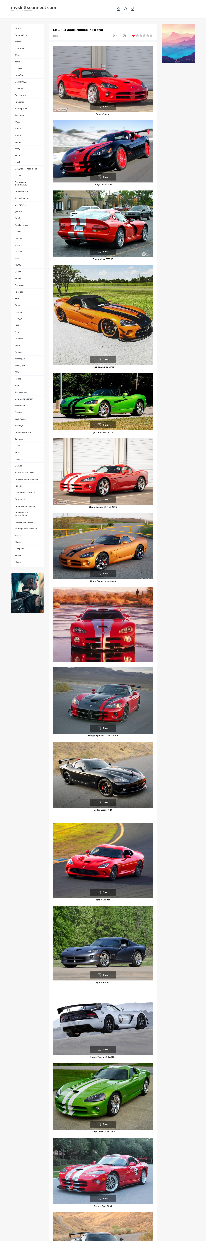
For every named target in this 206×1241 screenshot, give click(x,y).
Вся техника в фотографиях (33, 9)
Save (105, 106)
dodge (55, 36)
